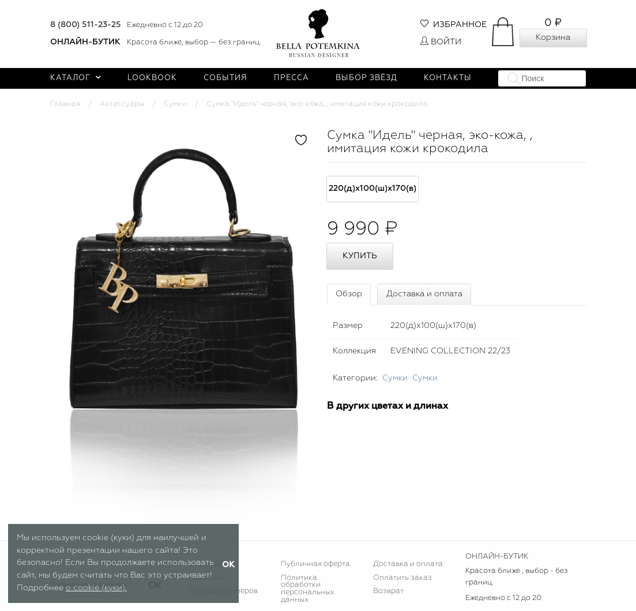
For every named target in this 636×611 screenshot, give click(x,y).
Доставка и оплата (424, 294)
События (225, 78)
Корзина (553, 37)
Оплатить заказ (402, 578)
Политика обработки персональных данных (307, 589)
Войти (440, 42)
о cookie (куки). (96, 588)
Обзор (349, 294)
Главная (65, 104)
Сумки (175, 104)
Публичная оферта (315, 564)
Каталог (75, 78)
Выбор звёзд (366, 78)
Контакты (448, 78)
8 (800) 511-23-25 (85, 25)
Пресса (291, 78)
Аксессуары (122, 104)
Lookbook (152, 78)
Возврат (388, 591)
